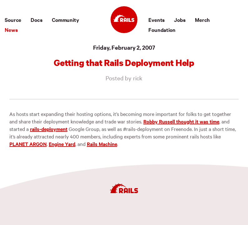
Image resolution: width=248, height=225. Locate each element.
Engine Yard (62, 143)
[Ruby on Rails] (124, 19)
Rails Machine (102, 143)
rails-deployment (48, 128)
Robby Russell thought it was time (181, 121)
